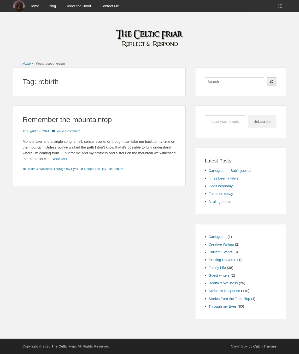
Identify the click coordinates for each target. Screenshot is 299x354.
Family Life (217, 268)
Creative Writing (221, 244)
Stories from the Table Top (229, 299)
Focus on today (221, 194)
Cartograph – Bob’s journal (230, 170)
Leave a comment (67, 131)
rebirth (118, 169)
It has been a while (224, 178)
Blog (52, 6)
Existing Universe (222, 260)
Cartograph (218, 237)
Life (110, 169)
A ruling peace (220, 201)
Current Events (221, 252)
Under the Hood (78, 6)
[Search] (271, 81)
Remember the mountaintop (67, 120)
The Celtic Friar (63, 346)
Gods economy (221, 186)
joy (104, 169)
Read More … (63, 159)
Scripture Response (224, 291)
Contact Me (109, 6)
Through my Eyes (65, 169)
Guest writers (219, 275)
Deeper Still (92, 169)
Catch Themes (264, 346)
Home (34, 6)
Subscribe (261, 121)
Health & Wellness (39, 169)
